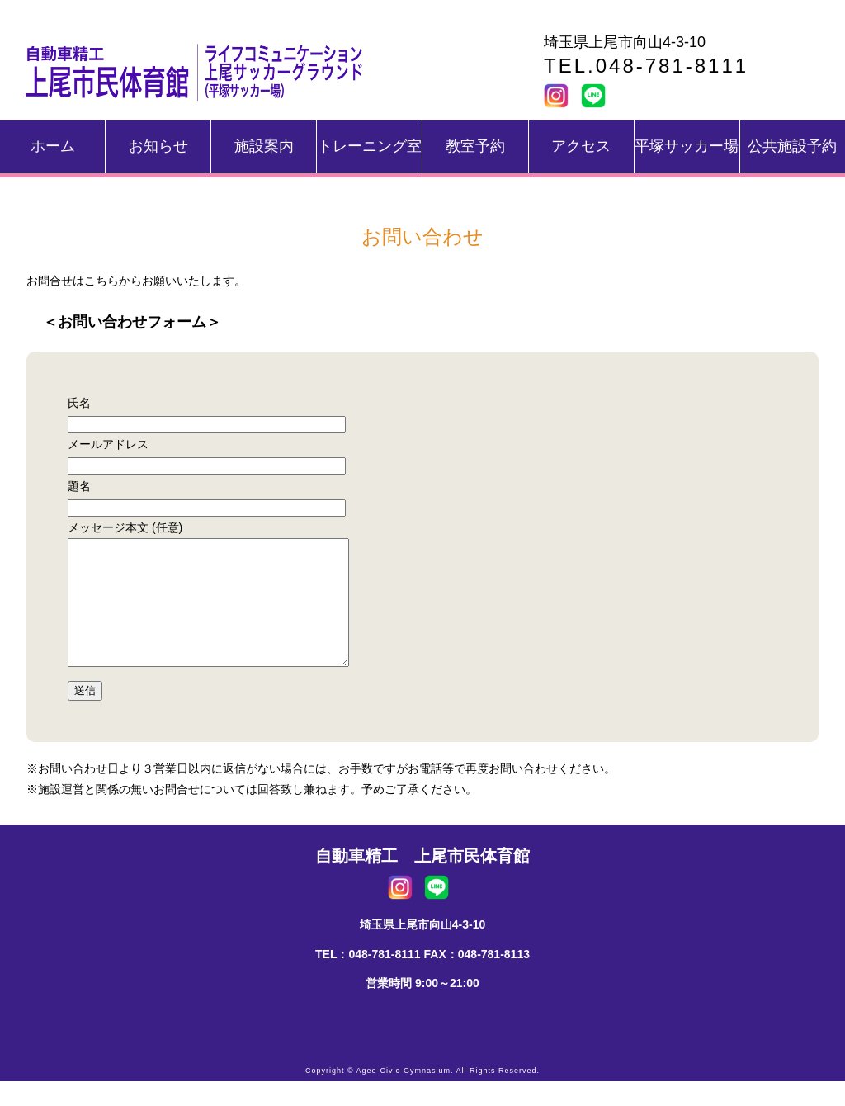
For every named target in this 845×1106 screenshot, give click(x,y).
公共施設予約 (792, 146)
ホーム (53, 146)
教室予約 (475, 146)
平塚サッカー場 (687, 146)
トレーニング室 (370, 146)
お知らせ (158, 146)
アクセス (581, 146)
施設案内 (264, 146)
